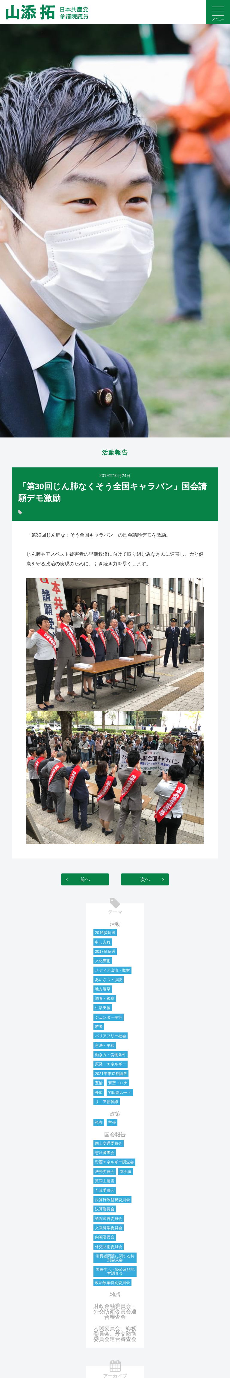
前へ (85, 879)
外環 (99, 1092)
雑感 (115, 1295)
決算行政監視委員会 (112, 1199)
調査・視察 (104, 998)
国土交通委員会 (108, 1143)
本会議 (125, 1171)
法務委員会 (104, 1171)
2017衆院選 (105, 951)
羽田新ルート (119, 1092)
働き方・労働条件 (110, 1055)
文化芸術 (103, 960)
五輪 (99, 1083)
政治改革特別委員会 (112, 1282)
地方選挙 (103, 989)
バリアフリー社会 (110, 1036)
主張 (112, 1122)
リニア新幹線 (106, 1102)
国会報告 (115, 1135)
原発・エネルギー (110, 1064)
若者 (99, 1026)
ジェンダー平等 (108, 1017)
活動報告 (115, 452)
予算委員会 (104, 1190)
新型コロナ (118, 1083)
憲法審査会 (104, 1152)
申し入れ (103, 942)
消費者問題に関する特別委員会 (115, 1258)
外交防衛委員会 (108, 1246)
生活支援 (103, 1008)
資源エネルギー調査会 (114, 1162)
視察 (99, 1122)
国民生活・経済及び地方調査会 (115, 1271)
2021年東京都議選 (111, 1073)
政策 (115, 1114)
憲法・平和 (104, 1045)
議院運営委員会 (108, 1218)
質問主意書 (104, 1181)
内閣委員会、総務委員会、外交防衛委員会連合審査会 (115, 1333)
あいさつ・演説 (108, 979)
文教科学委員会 (108, 1228)
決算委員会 (104, 1209)
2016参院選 (105, 932)
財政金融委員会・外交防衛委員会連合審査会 (115, 1311)
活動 (115, 924)
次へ (145, 879)
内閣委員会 (104, 1237)
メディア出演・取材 (112, 970)
